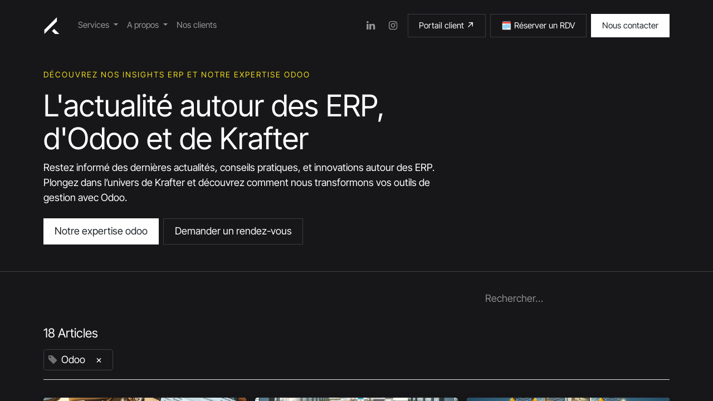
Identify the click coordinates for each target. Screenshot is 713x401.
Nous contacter (630, 25)
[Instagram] (393, 26)
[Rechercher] (658, 298)
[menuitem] (98, 25)
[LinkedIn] (371, 26)
